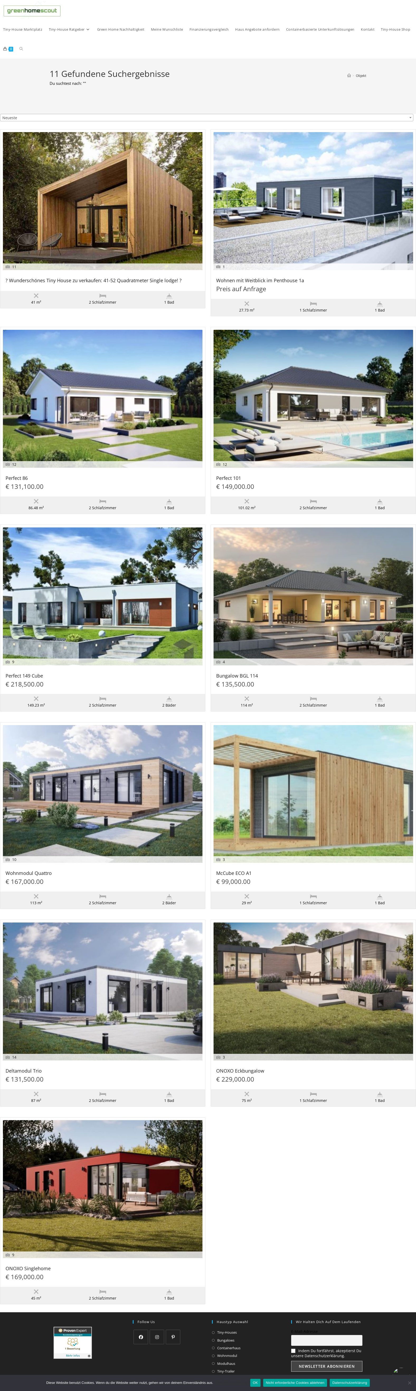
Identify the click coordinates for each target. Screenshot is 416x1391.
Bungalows (225, 1340)
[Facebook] (141, 1337)
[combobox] (206, 117)
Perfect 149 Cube (24, 676)
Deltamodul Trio (24, 1071)
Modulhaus (226, 1363)
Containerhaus (228, 1348)
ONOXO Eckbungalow (240, 1071)
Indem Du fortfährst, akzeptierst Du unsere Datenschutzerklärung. (326, 1353)
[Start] (349, 75)
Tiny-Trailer (226, 1371)
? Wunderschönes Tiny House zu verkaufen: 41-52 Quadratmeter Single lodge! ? (94, 281)
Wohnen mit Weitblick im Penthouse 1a (260, 281)
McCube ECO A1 (234, 873)
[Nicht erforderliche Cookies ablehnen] (409, 1382)
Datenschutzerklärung (230, 1383)
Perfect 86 (17, 478)
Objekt (361, 75)
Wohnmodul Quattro (29, 873)
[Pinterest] (173, 1337)
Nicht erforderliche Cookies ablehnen (295, 1383)
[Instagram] (157, 1337)
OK (255, 1383)
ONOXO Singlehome (28, 1269)
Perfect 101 (228, 478)
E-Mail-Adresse (304, 1331)
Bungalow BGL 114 (237, 676)
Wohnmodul (227, 1355)
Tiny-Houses (227, 1332)
